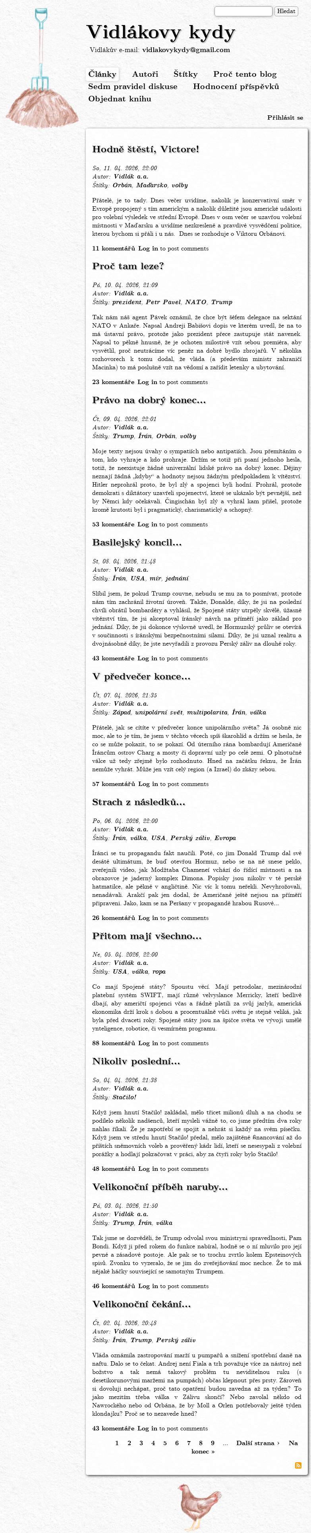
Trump (221, 302)
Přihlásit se (285, 118)
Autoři (145, 74)
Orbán (121, 185)
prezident (126, 302)
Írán (144, 436)
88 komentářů (113, 1043)
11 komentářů (113, 249)
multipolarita (207, 712)
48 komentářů (113, 1169)
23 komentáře (113, 382)
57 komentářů (113, 784)
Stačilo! (124, 1097)
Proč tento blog (245, 74)
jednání (176, 578)
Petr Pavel (162, 302)
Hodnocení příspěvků (236, 87)
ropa (158, 972)
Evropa (225, 838)
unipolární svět (158, 712)
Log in (148, 249)
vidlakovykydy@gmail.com (186, 50)
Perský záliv (190, 838)
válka (257, 712)
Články (102, 74)
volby (179, 185)
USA (137, 578)
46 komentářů (113, 1286)
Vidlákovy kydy (161, 33)
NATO (195, 302)
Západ (121, 712)
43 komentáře (113, 658)
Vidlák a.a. (131, 177)
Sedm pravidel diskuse (133, 87)
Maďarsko (151, 185)
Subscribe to (298, 1465)
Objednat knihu (119, 99)
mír (155, 578)
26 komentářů (113, 918)
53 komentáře (113, 524)
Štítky (186, 74)
